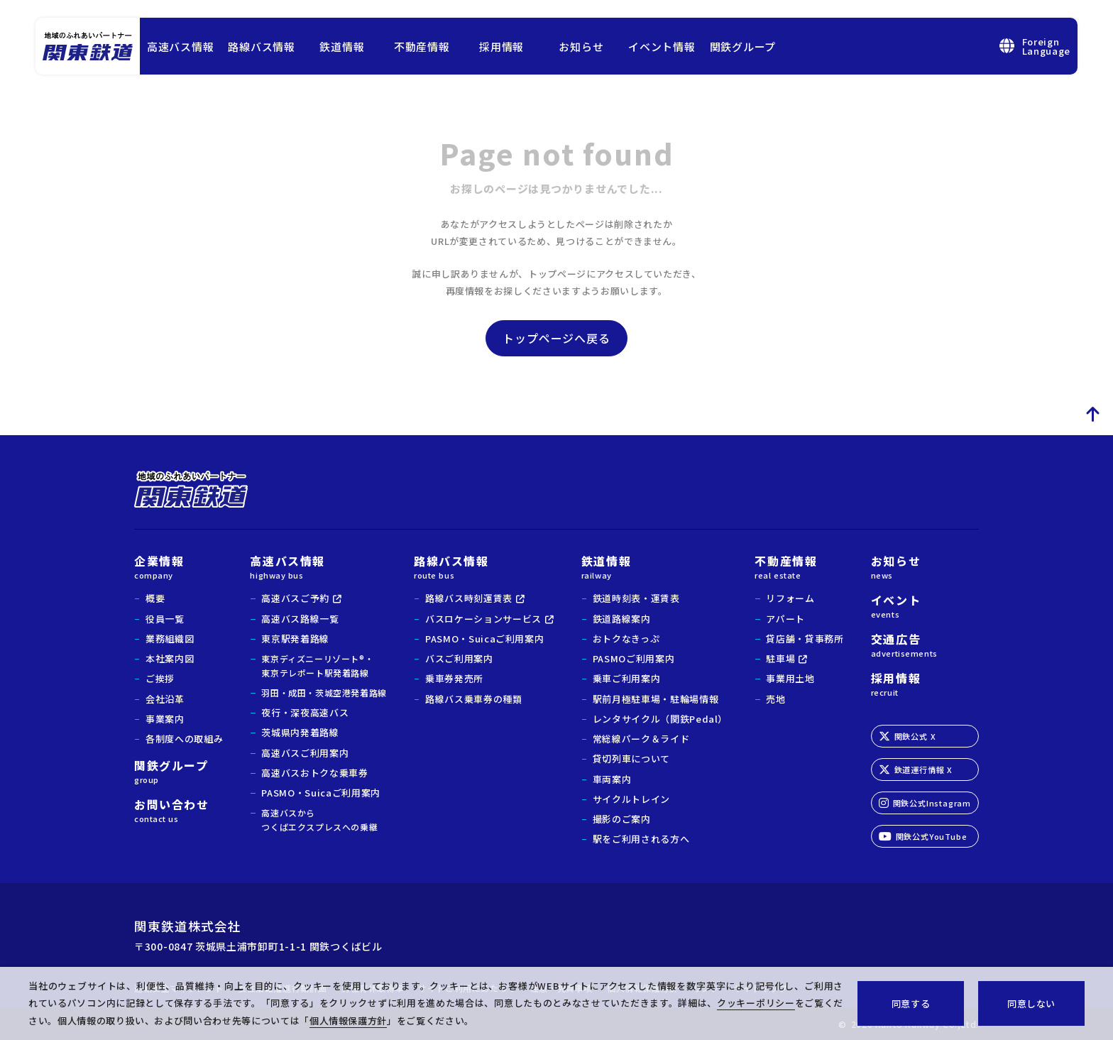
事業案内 (165, 719)
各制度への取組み (184, 738)
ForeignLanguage (1034, 46)
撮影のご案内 (622, 819)
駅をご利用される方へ (641, 838)
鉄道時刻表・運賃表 (636, 598)
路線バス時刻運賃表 (468, 598)
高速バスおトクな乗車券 (314, 772)
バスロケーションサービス (483, 618)
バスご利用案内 (459, 658)
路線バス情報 (261, 46)
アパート (785, 618)
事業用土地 (790, 678)
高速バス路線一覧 (300, 618)
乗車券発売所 (454, 678)
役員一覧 (165, 618)
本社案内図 (170, 658)
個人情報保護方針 (348, 1020)
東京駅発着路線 (295, 638)
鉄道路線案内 (622, 618)
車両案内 (612, 779)
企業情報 (178, 565)
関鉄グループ (743, 46)
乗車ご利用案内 (627, 678)
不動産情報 (422, 46)
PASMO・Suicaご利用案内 (320, 792)
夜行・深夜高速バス (305, 712)
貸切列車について (631, 758)
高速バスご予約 (295, 598)
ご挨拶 (160, 678)
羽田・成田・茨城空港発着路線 (323, 692)
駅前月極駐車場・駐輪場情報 (655, 699)
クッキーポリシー (756, 1002)
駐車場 (780, 658)
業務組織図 (170, 638)
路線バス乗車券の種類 (473, 699)
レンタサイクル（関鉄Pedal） (660, 719)
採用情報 (501, 46)
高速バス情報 (180, 46)
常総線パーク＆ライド (641, 738)
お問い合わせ (178, 809)
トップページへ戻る (556, 337)
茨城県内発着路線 (300, 732)
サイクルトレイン (631, 799)
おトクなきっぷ (626, 638)
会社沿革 (165, 699)
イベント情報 (662, 46)
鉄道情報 (341, 46)
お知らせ (581, 46)
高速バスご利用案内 (305, 753)
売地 (775, 699)
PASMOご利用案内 (634, 658)
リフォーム (790, 598)
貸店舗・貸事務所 (804, 638)
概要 (155, 598)
